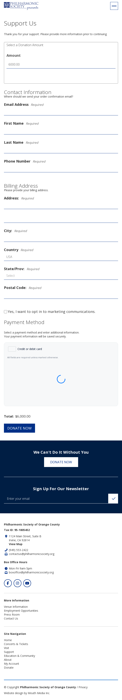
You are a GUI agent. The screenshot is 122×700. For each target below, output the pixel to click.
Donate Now (19, 428)
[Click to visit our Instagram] (17, 583)
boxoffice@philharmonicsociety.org (31, 572)
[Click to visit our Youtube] (27, 583)
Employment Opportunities (21, 610)
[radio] (25, 349)
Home (8, 640)
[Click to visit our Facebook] (8, 583)
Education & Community (19, 656)
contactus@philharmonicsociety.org (31, 554)
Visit (6, 648)
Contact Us (11, 618)
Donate (9, 667)
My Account (11, 663)
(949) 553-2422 (18, 550)
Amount (13, 55)
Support (9, 652)
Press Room (12, 614)
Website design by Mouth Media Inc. (27, 693)
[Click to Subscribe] (113, 499)
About (8, 660)
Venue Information (16, 607)
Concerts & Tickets (16, 644)
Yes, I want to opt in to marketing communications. (49, 312)
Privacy (83, 687)
